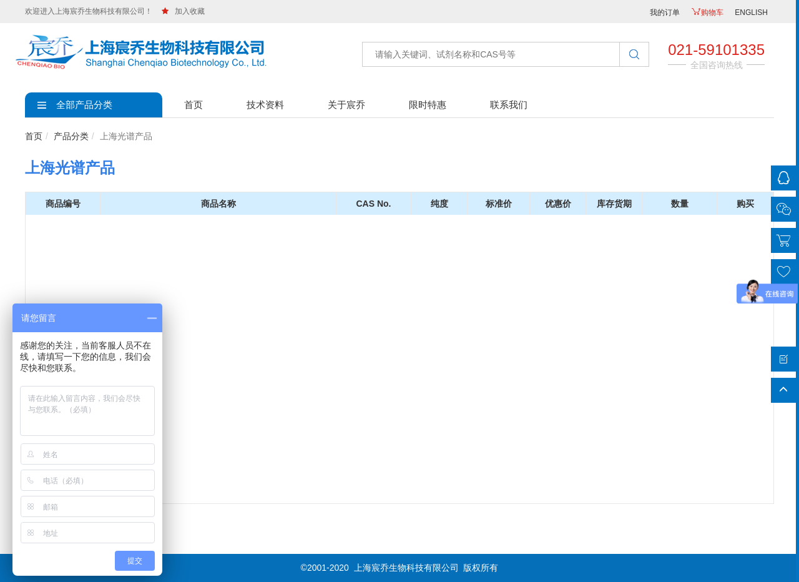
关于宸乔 (346, 104)
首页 (193, 104)
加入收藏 (183, 11)
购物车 (707, 12)
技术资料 (265, 104)
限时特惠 (427, 104)
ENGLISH (751, 12)
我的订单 (665, 12)
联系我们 (508, 104)
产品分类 (71, 136)
